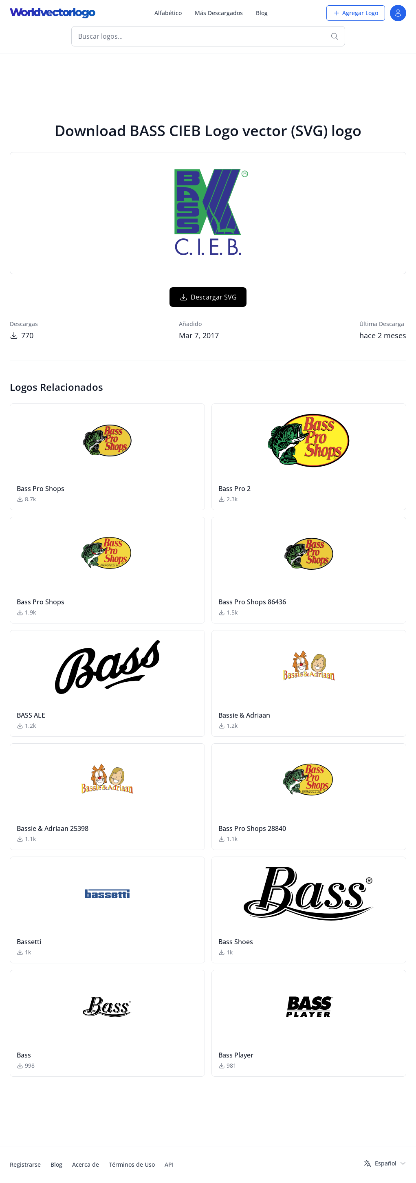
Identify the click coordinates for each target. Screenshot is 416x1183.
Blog (262, 13)
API (169, 1164)
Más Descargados (219, 13)
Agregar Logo (355, 13)
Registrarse (25, 1164)
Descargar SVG (208, 297)
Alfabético (168, 13)
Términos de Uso (132, 1164)
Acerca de (85, 1164)
